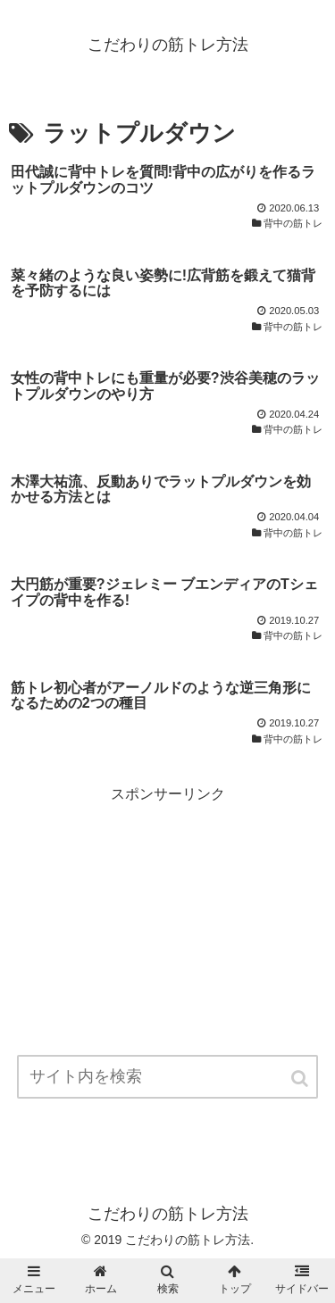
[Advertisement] (167, 932)
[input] (168, 1077)
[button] (301, 1078)
